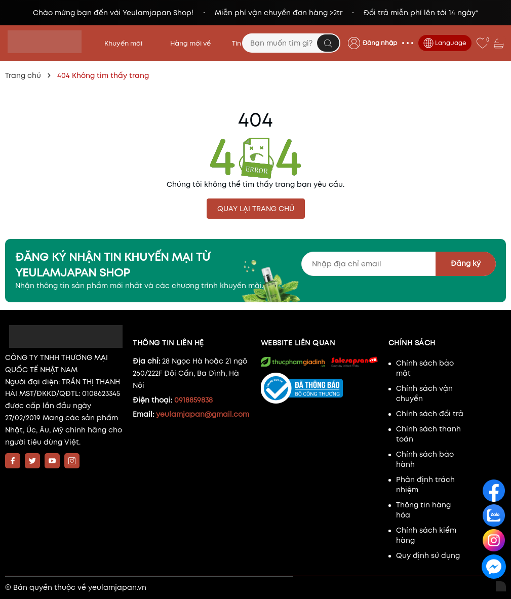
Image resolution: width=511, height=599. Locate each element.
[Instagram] (72, 460)
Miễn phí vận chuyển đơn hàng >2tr (278, 13)
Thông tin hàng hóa (423, 510)
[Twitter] (32, 460)
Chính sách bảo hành (425, 459)
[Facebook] (12, 460)
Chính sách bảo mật (425, 368)
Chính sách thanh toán (428, 434)
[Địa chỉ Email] (398, 264)
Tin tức (242, 43)
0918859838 (193, 400)
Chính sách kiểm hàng (426, 535)
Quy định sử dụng (428, 555)
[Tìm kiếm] (328, 43)
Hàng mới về (190, 43)
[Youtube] (52, 460)
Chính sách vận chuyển (424, 393)
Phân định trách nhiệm (425, 484)
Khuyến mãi (126, 43)
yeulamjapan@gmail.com (202, 414)
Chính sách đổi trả (429, 414)
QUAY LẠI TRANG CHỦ (255, 209)
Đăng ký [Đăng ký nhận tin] (466, 263)
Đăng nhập (380, 42)
